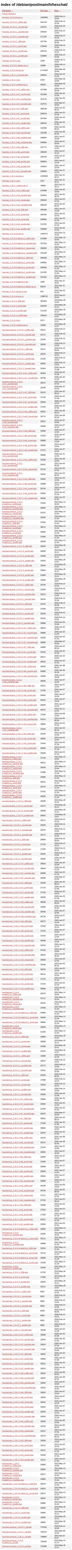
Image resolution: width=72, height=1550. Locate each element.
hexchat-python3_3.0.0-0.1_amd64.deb (18, 364)
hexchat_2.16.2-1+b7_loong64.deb (16, 104)
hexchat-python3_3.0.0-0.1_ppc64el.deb (19, 340)
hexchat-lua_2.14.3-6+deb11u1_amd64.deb (12, 1268)
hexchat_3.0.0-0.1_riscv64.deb (15, 27)
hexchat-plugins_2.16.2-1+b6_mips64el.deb (12, 681)
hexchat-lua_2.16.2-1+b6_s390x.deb (17, 1138)
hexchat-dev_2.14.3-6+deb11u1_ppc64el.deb (12, 1469)
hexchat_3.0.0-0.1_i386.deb (13, 41)
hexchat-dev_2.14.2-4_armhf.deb (16, 1513)
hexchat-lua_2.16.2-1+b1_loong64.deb (18, 1181)
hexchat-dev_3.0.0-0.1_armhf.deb (16, 1316)
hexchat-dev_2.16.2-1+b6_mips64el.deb (19, 1388)
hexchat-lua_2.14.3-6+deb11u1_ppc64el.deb (12, 1234)
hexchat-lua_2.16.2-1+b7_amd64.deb (17, 1133)
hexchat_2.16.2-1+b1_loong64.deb (16, 171)
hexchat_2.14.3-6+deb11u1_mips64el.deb (19, 253)
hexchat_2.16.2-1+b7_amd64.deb (16, 123)
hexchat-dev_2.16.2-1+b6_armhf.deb (17, 1397)
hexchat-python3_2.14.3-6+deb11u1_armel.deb (12, 532)
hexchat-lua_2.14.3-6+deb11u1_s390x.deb (20, 1229)
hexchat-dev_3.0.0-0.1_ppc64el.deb (17, 1301)
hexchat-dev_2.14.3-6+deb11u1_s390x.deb (11, 1465)
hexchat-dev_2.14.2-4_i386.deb (15, 1508)
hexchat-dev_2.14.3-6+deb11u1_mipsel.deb (12, 1474)
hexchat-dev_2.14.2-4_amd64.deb (16, 1522)
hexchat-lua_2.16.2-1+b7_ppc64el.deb (18, 1109)
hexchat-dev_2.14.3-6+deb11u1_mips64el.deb (13, 1479)
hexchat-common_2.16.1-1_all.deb (16, 1537)
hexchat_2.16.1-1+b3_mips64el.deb (17, 205)
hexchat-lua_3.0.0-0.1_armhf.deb (16, 1080)
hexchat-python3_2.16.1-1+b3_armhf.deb (19, 484)
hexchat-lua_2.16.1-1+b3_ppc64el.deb (18, 1191)
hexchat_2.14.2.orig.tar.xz (13, 296)
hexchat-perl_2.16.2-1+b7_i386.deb (17, 883)
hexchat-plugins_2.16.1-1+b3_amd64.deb (19, 753)
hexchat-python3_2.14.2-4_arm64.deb (18, 556)
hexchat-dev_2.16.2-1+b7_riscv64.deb (18, 1340)
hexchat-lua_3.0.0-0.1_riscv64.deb (16, 1061)
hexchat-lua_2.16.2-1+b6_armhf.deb (17, 1162)
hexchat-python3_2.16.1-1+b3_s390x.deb (19, 460)
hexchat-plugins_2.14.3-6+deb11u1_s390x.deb (12, 758)
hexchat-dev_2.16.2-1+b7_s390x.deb (17, 1335)
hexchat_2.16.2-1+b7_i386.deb (15, 109)
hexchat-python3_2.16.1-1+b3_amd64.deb (19, 498)
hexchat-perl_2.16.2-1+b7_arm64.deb (17, 892)
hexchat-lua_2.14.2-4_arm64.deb (16, 1282)
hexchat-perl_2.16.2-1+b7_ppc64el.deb (18, 873)
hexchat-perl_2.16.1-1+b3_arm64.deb (17, 984)
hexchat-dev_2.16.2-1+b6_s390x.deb (17, 1373)
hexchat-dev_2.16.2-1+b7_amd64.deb (18, 1369)
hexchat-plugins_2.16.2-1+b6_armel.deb (19, 695)
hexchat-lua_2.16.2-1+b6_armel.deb (17, 1167)
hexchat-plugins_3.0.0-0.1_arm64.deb (18, 614)
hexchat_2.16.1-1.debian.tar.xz (15, 186)
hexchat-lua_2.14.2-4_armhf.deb (15, 1277)
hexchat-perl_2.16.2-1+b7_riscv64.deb (18, 868)
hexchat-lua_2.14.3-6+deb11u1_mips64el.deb (13, 1243)
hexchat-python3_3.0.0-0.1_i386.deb (17, 349)
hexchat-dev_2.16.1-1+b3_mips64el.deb (19, 1436)
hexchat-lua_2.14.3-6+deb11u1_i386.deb (19, 1248)
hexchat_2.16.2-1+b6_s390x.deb (16, 128)
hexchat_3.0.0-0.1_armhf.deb (14, 46)
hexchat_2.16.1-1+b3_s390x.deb (16, 191)
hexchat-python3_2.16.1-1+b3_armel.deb (19, 489)
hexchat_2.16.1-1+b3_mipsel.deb (16, 200)
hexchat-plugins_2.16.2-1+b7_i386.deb (18, 647)
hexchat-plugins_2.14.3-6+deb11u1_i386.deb (12, 777)
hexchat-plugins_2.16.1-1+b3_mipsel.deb (19, 724)
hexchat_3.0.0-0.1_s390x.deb (14, 22)
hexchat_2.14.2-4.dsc (11, 320)
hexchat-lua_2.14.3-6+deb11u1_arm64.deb (20, 1263)
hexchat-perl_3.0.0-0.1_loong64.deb (17, 835)
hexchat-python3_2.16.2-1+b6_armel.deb (19, 440)
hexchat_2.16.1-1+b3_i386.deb (15, 210)
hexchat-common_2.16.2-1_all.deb (16, 1532)
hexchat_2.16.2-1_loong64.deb (15, 75)
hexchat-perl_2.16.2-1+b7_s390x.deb (17, 864)
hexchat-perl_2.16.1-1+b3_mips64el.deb (19, 965)
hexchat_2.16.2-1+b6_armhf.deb (15, 152)
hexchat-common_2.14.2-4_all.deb (16, 1546)
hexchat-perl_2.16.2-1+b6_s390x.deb (17, 902)
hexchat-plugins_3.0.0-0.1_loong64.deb (18, 599)
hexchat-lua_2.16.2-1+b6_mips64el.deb (18, 1152)
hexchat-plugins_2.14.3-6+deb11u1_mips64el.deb (13, 772)
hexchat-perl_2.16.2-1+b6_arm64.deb (17, 936)
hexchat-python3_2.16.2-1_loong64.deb (18, 368)
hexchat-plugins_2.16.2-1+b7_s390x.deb (19, 628)
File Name (6, 11)
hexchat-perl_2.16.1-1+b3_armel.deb (17, 979)
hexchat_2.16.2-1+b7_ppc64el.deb (16, 99)
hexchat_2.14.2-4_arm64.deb (14, 311)
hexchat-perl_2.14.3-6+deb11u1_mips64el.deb (13, 1008)
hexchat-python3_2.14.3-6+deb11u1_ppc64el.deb (12, 508)
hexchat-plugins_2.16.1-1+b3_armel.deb (19, 743)
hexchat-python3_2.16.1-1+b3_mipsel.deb (19, 469)
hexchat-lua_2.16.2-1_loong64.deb (16, 1094)
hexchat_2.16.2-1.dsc (11, 80)
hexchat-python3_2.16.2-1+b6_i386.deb (18, 431)
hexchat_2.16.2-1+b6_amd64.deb (16, 167)
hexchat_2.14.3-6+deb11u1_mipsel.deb (18, 248)
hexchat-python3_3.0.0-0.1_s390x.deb (18, 330)
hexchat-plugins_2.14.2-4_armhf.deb (17, 806)
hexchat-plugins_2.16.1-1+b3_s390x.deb (19, 715)
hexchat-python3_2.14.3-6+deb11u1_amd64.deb (12, 541)
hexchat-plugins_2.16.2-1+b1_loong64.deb (20, 710)
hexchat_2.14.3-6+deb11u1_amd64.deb (18, 277)
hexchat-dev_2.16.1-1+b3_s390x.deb (17, 1421)
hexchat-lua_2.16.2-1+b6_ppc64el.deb (18, 1147)
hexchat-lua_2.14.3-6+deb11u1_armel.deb (19, 1258)
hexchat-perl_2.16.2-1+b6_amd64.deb (18, 941)
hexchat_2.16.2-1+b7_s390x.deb (16, 90)
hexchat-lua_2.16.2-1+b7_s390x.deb (17, 1099)
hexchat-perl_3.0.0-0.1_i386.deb (15, 840)
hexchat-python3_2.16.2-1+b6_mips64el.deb (12, 426)
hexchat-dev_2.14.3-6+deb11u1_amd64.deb (12, 1503)
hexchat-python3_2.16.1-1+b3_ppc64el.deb (12, 465)
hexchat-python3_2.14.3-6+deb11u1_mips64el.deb (13, 517)
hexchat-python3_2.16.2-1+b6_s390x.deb (19, 412)
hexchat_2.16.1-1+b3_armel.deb (15, 219)
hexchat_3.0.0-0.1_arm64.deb (14, 51)
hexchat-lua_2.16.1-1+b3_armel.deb (17, 1215)
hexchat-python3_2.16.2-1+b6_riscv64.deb (20, 416)
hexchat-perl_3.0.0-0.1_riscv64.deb (17, 825)
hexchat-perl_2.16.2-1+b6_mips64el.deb (19, 917)
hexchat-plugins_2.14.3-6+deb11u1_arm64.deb (12, 791)
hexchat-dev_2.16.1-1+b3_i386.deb (17, 1441)
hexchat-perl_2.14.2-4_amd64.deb (16, 1051)
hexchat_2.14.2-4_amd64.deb (14, 315)
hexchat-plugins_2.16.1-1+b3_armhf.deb (19, 739)
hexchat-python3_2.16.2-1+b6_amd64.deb (19, 450)
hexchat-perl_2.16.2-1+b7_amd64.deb (18, 897)
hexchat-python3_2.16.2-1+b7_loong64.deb (12, 388)
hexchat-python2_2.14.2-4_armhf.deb (17, 570)
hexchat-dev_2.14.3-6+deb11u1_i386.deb (19, 1484)
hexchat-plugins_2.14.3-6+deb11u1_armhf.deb (12, 782)
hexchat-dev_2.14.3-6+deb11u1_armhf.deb (20, 1489)
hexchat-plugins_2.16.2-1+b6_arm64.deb (19, 700)
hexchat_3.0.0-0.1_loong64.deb (15, 37)
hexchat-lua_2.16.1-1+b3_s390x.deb (17, 1186)
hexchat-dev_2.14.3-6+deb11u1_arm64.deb (12, 1498)
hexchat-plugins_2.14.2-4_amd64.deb (18, 816)
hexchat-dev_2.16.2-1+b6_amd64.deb (18, 1412)
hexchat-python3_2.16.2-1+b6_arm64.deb (19, 445)
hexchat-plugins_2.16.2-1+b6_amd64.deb (19, 705)
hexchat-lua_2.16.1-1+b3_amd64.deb (17, 1224)
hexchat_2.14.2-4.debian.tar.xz (15, 325)
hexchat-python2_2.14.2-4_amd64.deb (18, 580)
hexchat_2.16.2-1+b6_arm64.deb (16, 162)
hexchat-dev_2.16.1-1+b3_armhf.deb (17, 1445)
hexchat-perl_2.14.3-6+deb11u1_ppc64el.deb (12, 998)
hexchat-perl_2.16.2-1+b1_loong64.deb (18, 945)
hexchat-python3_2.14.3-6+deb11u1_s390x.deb (12, 503)
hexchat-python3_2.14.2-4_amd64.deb (18, 561)
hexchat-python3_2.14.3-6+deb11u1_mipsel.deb (12, 513)
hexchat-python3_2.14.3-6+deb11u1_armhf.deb (12, 527)
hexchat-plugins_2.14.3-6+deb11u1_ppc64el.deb (12, 763)
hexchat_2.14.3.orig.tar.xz (13, 234)
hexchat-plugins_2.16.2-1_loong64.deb (18, 623)
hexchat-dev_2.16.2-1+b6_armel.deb (17, 1402)
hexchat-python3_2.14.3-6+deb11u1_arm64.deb (12, 537)
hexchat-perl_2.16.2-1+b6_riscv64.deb (18, 907)
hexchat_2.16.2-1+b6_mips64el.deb (17, 142)
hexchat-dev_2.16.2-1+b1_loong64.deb (18, 1417)
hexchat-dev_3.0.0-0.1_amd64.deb (16, 1325)
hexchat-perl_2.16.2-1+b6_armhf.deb (17, 926)
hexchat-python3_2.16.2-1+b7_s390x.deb (19, 373)
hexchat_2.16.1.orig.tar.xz (13, 176)
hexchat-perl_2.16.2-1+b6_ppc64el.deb (18, 912)
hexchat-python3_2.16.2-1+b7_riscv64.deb (20, 378)
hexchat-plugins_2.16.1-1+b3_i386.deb (18, 734)
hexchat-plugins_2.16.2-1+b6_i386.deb (18, 686)
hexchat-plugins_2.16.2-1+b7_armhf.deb (19, 652)
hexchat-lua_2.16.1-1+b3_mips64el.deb (18, 1200)
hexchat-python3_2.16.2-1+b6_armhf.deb (19, 436)
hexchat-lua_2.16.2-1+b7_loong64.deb (18, 1114)
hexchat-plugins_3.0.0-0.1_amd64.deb (18, 618)
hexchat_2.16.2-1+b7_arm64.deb (16, 118)
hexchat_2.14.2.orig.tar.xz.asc (14, 292)
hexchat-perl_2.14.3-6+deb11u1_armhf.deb (20, 1018)
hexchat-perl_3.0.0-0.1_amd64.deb (16, 854)
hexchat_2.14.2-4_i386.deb (13, 301)
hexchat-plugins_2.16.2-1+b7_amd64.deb (19, 662)
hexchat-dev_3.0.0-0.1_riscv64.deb (16, 1296)
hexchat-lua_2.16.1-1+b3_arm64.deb (17, 1219)
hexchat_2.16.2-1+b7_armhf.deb (15, 114)
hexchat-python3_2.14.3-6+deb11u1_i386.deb (12, 522)
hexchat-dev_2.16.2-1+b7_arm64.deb (17, 1364)
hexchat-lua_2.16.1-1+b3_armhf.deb (17, 1210)
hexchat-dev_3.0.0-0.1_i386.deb (15, 1311)
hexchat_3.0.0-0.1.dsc (11, 61)
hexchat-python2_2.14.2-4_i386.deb (17, 566)
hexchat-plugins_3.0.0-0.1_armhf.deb (17, 609)
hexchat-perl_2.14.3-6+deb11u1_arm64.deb (12, 1027)
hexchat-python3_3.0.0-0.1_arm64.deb (18, 359)
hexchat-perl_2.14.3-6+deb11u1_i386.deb (19, 1013)
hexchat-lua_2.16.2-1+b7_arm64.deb (17, 1128)
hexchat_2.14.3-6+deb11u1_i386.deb (17, 258)
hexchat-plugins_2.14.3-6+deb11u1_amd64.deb (12, 796)
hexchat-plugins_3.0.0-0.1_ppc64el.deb (18, 594)
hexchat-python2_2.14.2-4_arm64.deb (18, 575)
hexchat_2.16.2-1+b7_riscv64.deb (16, 94)
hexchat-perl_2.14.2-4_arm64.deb (16, 1046)
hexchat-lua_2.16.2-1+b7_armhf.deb (17, 1123)
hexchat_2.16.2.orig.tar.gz (13, 70)
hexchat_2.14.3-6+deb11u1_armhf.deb (18, 263)
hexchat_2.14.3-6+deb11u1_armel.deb (18, 267)
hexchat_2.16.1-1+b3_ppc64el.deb (16, 195)
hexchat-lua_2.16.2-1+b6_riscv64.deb (17, 1143)
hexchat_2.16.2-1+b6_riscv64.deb (16, 133)
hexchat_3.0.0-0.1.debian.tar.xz (15, 66)
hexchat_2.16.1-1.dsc (11, 181)
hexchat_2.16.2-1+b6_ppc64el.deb (16, 138)
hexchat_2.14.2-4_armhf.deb (14, 306)
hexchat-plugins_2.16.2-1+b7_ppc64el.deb (20, 638)
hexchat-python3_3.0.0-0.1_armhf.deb (18, 354)
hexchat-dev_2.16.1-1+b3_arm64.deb (17, 1455)
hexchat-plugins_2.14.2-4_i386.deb (16, 801)
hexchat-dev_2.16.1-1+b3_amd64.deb (18, 1460)
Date (56, 11)
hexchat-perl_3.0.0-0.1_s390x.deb (16, 820)
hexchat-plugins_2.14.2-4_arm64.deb (17, 811)
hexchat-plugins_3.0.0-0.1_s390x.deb (17, 585)
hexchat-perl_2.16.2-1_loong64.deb (17, 859)
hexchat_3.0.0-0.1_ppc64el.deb (15, 32)
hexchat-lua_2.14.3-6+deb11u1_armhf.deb (20, 1253)
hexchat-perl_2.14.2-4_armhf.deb (16, 1042)
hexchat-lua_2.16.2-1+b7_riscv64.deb (17, 1104)
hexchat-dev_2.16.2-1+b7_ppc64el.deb (18, 1344)
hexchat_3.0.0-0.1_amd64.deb (15, 56)
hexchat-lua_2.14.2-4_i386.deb (15, 1272)
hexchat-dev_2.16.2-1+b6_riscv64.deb (18, 1378)
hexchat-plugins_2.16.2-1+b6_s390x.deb (19, 666)
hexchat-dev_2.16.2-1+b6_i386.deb (17, 1392)
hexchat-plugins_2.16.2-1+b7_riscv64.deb (19, 633)
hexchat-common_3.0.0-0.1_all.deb (17, 1527)
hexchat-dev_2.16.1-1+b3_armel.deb (17, 1450)
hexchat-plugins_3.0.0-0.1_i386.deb (17, 604)
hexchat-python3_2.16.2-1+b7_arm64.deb (19, 402)
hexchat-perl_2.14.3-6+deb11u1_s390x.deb (11, 993)
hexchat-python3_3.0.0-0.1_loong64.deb (19, 344)
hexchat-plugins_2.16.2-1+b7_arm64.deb (19, 657)
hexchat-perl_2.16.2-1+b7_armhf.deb (17, 888)
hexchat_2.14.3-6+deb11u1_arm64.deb (18, 272)
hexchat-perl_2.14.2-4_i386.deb (15, 1037)
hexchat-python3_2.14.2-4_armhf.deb (17, 551)
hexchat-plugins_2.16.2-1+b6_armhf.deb (19, 691)
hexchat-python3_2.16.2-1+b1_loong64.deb (12, 455)
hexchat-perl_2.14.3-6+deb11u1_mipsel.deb (12, 1003)
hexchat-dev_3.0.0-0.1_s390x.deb (16, 1292)
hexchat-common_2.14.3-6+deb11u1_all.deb (12, 1541)
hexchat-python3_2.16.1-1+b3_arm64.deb (19, 493)
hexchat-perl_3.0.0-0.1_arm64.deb (16, 849)
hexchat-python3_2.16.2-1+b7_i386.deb (18, 392)
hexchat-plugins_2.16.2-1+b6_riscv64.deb (19, 671)
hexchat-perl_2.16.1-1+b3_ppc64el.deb (18, 955)
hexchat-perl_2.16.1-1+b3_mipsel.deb (18, 960)
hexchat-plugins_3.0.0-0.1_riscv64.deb (18, 590)
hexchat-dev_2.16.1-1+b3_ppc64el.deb (18, 1426)
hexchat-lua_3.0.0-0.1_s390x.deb (16, 1056)
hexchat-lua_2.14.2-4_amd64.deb (16, 1287)
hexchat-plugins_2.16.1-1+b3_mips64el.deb (12, 729)
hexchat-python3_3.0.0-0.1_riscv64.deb (18, 335)
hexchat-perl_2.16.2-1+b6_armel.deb (17, 931)
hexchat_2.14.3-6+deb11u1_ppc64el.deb (19, 243)
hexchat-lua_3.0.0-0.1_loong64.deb (17, 1070)
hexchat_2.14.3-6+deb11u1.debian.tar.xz (19, 287)
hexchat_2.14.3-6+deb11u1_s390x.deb (18, 239)
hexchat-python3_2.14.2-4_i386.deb (17, 546)
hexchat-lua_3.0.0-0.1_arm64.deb (16, 1085)
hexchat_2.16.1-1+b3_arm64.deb (16, 224)
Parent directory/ (9, 14)
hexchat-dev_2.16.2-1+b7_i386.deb (17, 1354)
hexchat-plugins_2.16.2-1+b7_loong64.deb (20, 642)
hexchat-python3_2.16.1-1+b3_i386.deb (18, 479)
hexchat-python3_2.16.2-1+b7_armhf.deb (19, 397)
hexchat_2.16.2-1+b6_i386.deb (15, 147)
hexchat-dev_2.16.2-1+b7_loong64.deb (18, 1349)
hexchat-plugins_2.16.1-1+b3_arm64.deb (19, 748)
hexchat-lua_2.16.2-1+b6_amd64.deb (17, 1176)
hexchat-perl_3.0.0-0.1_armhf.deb (16, 844)
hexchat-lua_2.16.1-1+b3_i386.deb (16, 1205)
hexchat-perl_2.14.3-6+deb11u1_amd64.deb (12, 1032)
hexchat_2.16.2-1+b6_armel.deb (15, 157)
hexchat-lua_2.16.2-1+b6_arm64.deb (17, 1171)
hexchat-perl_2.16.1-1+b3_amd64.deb (18, 989)
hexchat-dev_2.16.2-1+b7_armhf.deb (17, 1359)
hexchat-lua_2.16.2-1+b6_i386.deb (16, 1157)
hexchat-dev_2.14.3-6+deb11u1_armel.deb (20, 1493)
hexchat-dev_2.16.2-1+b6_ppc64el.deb (18, 1383)
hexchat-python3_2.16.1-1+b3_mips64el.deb (12, 474)
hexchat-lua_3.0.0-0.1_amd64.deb (16, 1090)
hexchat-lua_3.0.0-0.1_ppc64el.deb (17, 1066)
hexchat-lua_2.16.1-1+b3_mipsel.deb (17, 1195)
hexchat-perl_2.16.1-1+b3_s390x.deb (17, 950)
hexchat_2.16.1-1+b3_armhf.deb (15, 215)
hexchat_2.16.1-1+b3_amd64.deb (16, 229)
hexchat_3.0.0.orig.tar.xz (12, 17)
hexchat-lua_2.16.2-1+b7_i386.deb (16, 1118)
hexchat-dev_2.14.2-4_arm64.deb (16, 1517)
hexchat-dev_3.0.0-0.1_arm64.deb (16, 1320)
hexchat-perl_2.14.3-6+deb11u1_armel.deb (20, 1022)
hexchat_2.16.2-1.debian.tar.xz (15, 85)
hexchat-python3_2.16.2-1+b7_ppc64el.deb (12, 383)
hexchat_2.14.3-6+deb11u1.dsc (15, 282)
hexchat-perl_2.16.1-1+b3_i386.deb (17, 969)
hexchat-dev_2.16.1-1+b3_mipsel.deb (17, 1431)
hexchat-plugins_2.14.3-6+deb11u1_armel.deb (12, 787)
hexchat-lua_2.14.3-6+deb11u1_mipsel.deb (20, 1239)
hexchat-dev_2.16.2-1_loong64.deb (17, 1330)
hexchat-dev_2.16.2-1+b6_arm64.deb (17, 1407)
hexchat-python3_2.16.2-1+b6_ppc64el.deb (12, 421)
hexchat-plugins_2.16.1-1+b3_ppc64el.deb (20, 719)
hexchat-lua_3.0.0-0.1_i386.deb (15, 1075)
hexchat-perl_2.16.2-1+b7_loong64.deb (18, 878)
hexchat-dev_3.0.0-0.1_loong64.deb (17, 1306)
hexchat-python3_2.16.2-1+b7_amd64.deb (19, 407)
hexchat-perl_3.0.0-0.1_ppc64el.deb (17, 830)
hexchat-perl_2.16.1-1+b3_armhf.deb (17, 974)
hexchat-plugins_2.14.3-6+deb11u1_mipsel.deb (12, 767)
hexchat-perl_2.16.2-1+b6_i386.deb (17, 921)
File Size (44, 11)
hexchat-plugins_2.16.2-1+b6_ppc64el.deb (20, 676)
